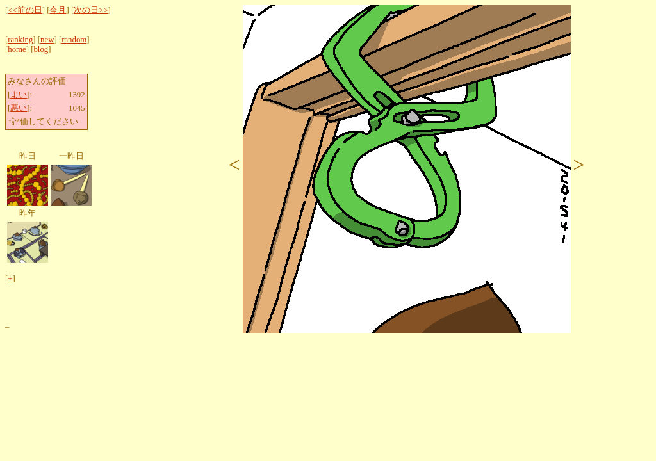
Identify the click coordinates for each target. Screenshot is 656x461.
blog (40, 49)
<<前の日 (25, 10)
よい (18, 94)
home (17, 49)
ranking (20, 39)
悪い (18, 108)
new (47, 39)
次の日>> (91, 10)
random (74, 39)
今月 (57, 10)
